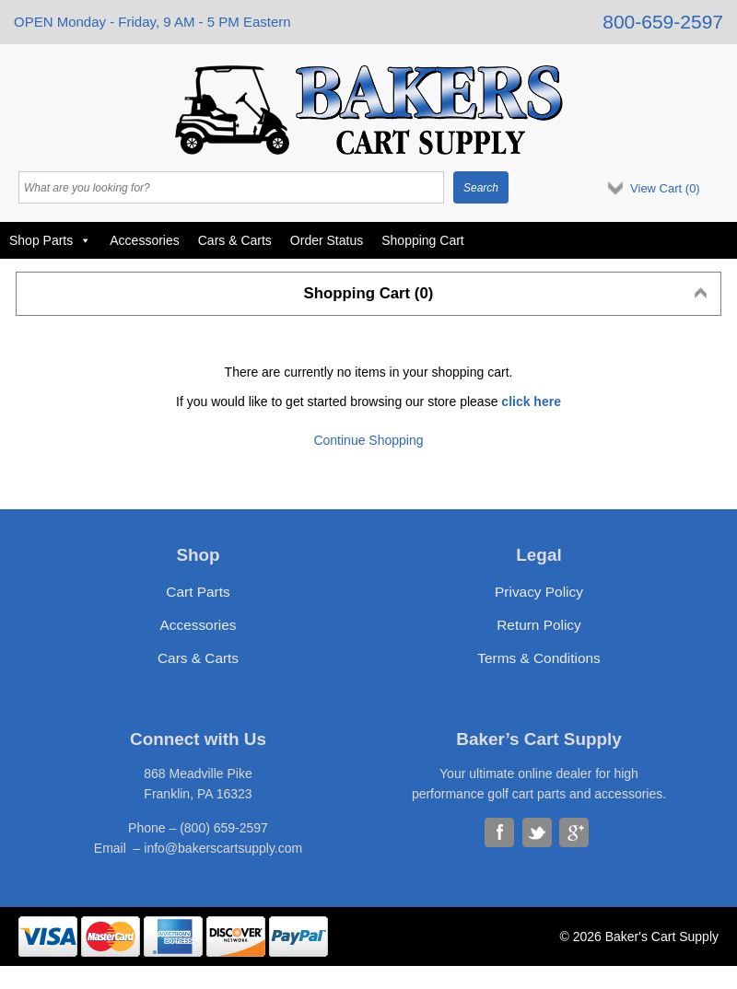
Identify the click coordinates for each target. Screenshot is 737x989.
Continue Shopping (368, 440)
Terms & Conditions (538, 658)
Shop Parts (50, 240)
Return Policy (539, 625)
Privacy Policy (539, 591)
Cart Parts (197, 591)
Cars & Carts (235, 240)
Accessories (144, 240)
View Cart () (665, 188)
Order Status (326, 240)
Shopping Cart (422, 240)
